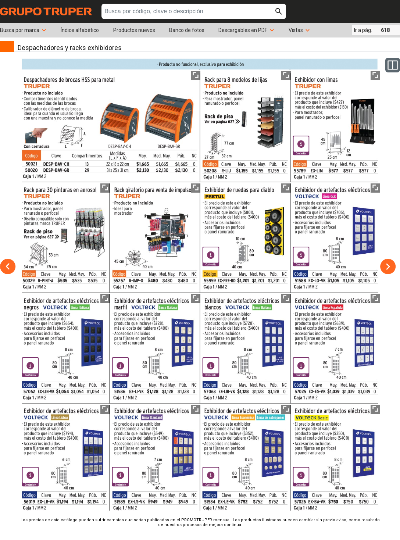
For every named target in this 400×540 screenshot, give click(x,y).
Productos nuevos (134, 30)
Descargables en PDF (246, 30)
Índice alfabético (80, 30)
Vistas (299, 30)
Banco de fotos (186, 30)
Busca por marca (23, 30)
